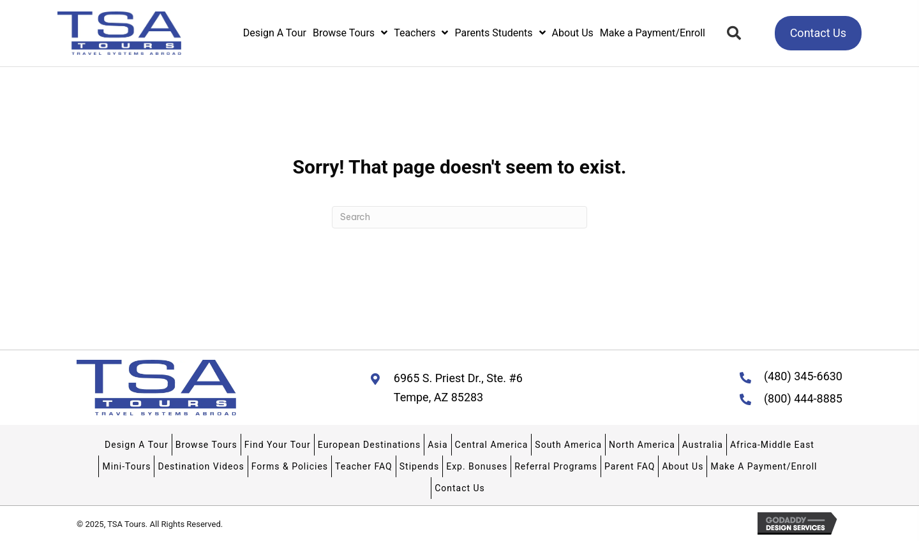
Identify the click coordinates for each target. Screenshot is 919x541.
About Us (682, 466)
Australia (702, 445)
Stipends (419, 466)
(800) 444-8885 (803, 398)
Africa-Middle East (772, 445)
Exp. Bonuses (476, 466)
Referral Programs (555, 466)
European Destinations (369, 445)
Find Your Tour (277, 445)
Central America (491, 445)
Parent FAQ (629, 466)
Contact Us (460, 488)
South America (568, 445)
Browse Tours (206, 445)
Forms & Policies (289, 466)
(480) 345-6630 (803, 376)
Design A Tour (136, 445)
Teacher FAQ (363, 466)
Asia (437, 445)
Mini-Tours (126, 466)
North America (642, 445)
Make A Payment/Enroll (763, 466)
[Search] (459, 217)
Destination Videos (201, 466)
